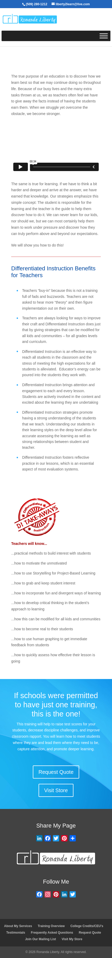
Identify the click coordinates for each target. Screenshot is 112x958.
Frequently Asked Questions (52, 932)
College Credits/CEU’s (86, 926)
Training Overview (51, 926)
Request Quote (56, 772)
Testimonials (15, 932)
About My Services (18, 926)
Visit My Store (72, 939)
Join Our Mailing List (40, 939)
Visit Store (56, 790)
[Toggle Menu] (103, 36)
